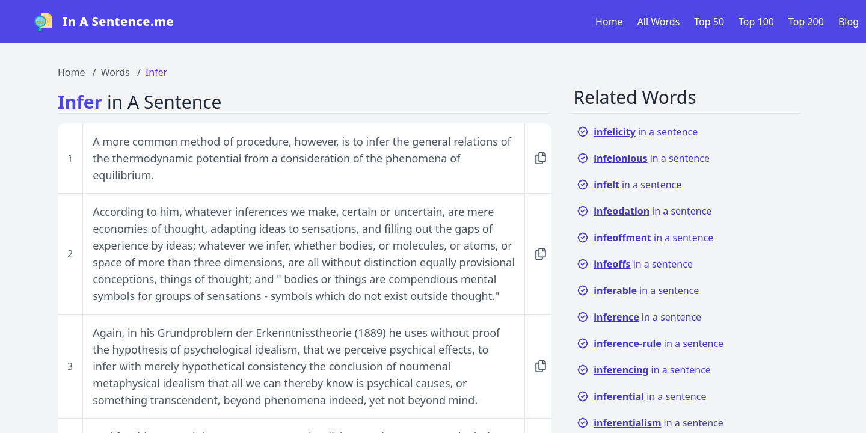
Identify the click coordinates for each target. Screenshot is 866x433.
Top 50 (709, 21)
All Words (658, 21)
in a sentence (637, 131)
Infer (156, 72)
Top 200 (806, 21)
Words (115, 72)
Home (609, 21)
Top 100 (756, 21)
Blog (848, 21)
